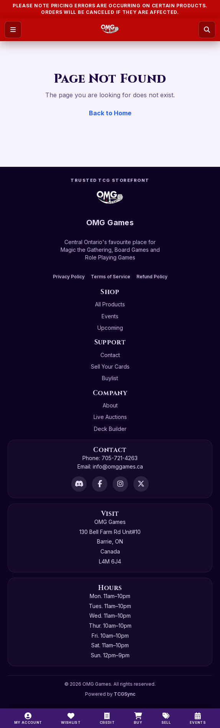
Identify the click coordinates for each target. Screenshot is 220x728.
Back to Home (110, 113)
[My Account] (28, 718)
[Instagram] (120, 484)
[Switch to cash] (107, 718)
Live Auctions (110, 417)
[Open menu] (13, 29)
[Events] (198, 718)
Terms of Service (110, 276)
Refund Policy (151, 276)
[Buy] (138, 718)
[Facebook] (99, 484)
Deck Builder (110, 428)
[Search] (207, 29)
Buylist (110, 378)
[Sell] (166, 718)
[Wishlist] (70, 718)
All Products (110, 304)
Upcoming (110, 327)
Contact (110, 355)
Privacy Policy (69, 276)
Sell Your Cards (110, 366)
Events (110, 316)
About (110, 405)
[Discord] (79, 484)
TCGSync (124, 694)
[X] (141, 484)
